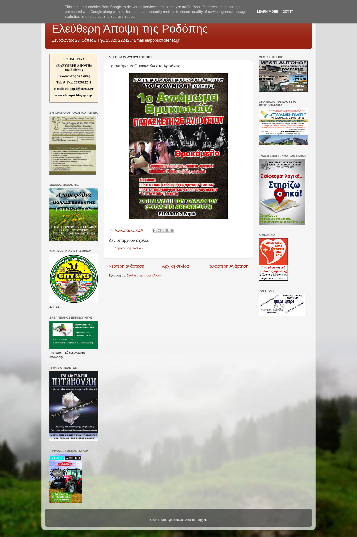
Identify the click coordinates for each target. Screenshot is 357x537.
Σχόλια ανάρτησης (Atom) (144, 275)
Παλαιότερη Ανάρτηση (227, 266)
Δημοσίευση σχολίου (129, 248)
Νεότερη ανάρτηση (126, 266)
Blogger (201, 520)
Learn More (267, 12)
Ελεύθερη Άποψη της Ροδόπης (130, 28)
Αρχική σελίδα (175, 266)
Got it (288, 12)
